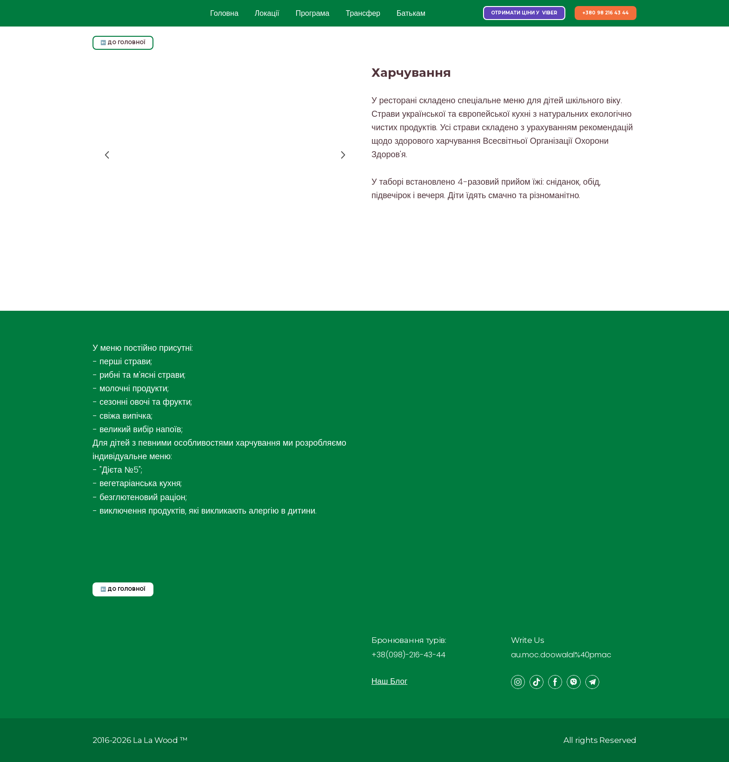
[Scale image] (225, 155)
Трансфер (363, 13)
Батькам (411, 13)
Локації (267, 13)
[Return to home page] (106, 13)
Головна (224, 13)
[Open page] (272, 672)
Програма (313, 13)
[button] (524, 13)
